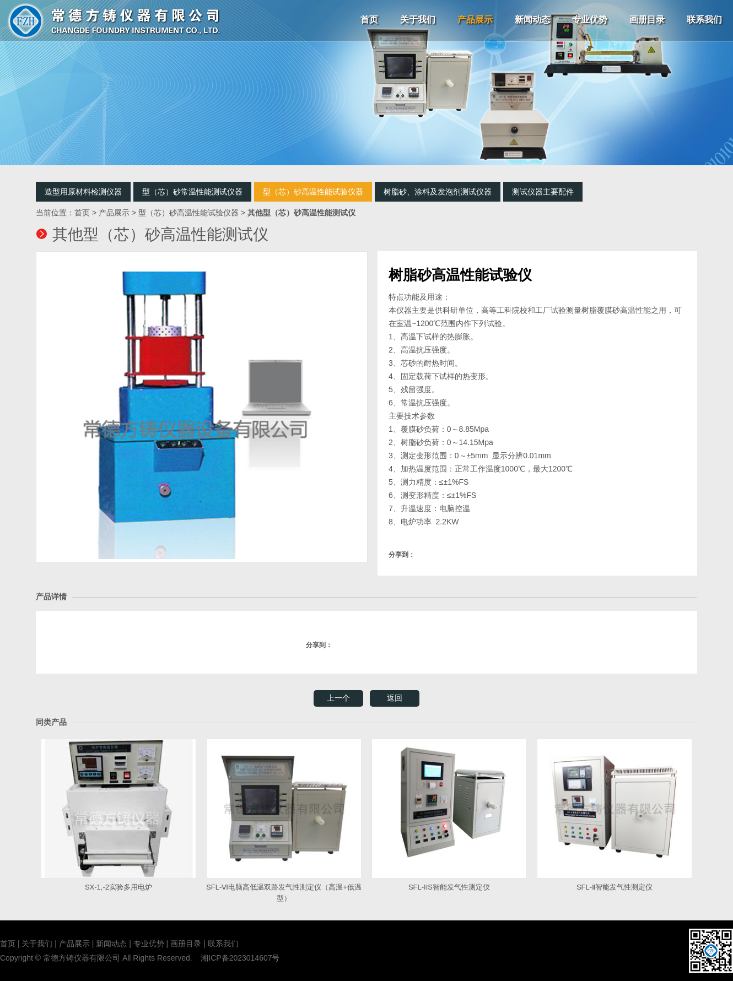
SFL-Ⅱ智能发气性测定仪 (614, 815)
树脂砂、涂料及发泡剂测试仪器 (438, 191)
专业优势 (589, 19)
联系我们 (704, 19)
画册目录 (647, 19)
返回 (394, 698)
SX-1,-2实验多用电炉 (118, 815)
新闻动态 (532, 19)
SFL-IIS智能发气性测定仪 (449, 815)
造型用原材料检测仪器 (83, 191)
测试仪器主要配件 (543, 191)
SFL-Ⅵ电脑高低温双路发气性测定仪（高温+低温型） (284, 820)
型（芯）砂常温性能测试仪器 (192, 191)
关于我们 (417, 19)
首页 (369, 19)
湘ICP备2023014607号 (240, 957)
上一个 (338, 698)
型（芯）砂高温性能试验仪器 (313, 191)
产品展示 (475, 19)
